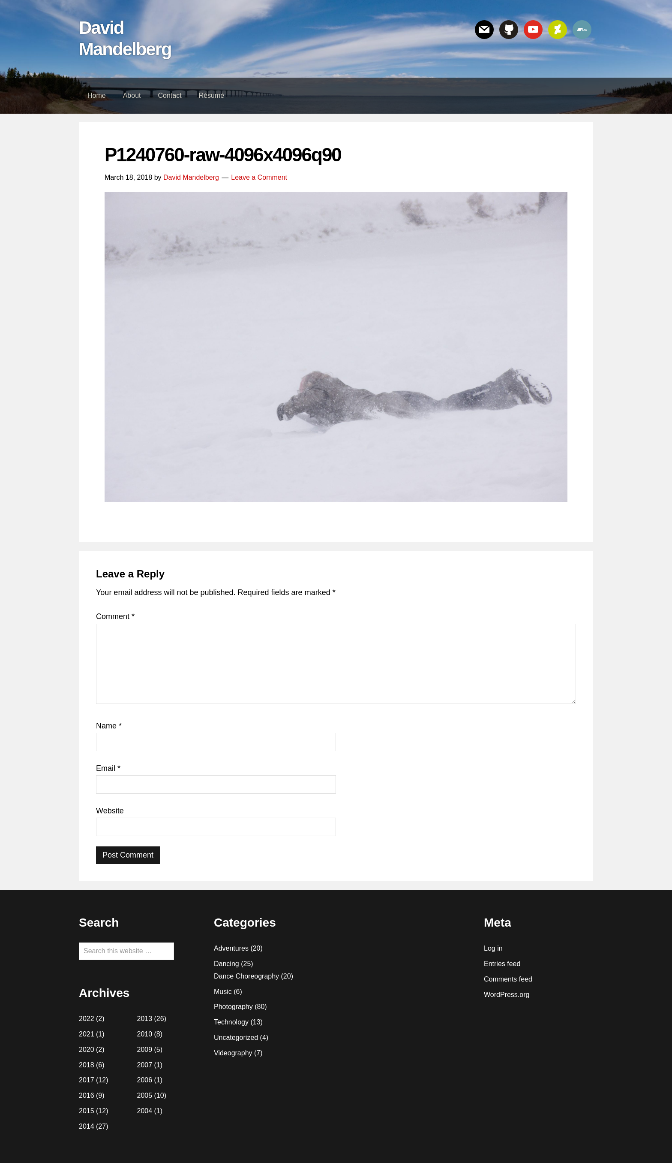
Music (223, 991)
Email (108, 768)
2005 (145, 1095)
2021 (86, 1034)
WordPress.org (506, 994)
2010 (145, 1034)
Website (110, 811)
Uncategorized (236, 1037)
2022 (86, 1018)
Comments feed (508, 979)
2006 (145, 1080)
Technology (231, 1022)
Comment (115, 616)
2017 (86, 1080)
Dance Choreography (246, 976)
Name (109, 726)
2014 (86, 1126)
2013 (145, 1018)
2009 (145, 1049)
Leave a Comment (259, 177)
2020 (86, 1049)
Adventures (231, 948)
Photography (233, 1006)
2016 (86, 1095)
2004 (145, 1111)
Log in (493, 948)
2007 (145, 1065)
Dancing (226, 963)
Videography (233, 1053)
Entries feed (502, 963)
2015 (86, 1111)
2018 (86, 1065)
